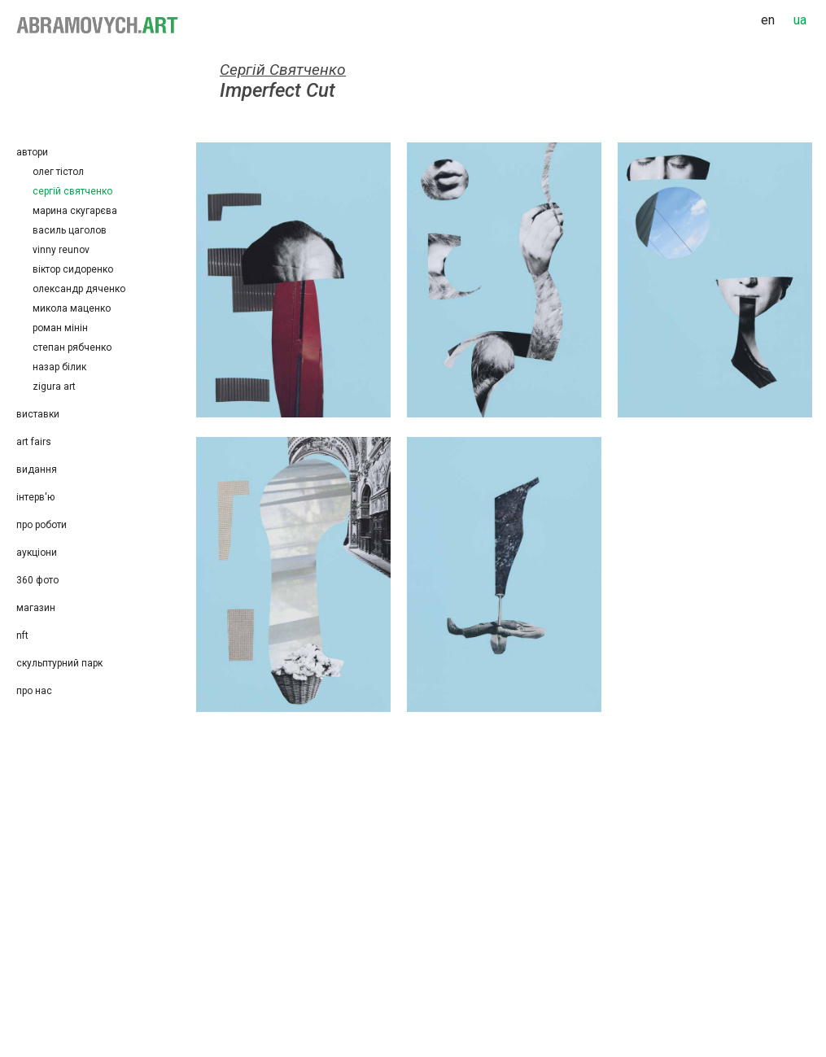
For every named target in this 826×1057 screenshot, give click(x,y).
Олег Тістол (58, 171)
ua (799, 20)
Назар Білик (59, 367)
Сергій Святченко (72, 191)
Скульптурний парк (59, 663)
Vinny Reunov (61, 250)
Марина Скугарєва (75, 210)
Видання (36, 469)
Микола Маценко (72, 308)
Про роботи (41, 525)
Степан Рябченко (74, 347)
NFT (22, 635)
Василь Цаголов (70, 230)
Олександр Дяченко (79, 289)
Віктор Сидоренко (73, 269)
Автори (32, 152)
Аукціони (36, 552)
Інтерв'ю (35, 497)
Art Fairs (33, 442)
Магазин (35, 608)
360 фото (37, 580)
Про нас (34, 691)
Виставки (37, 414)
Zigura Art (54, 386)
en (768, 20)
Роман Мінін (60, 328)
